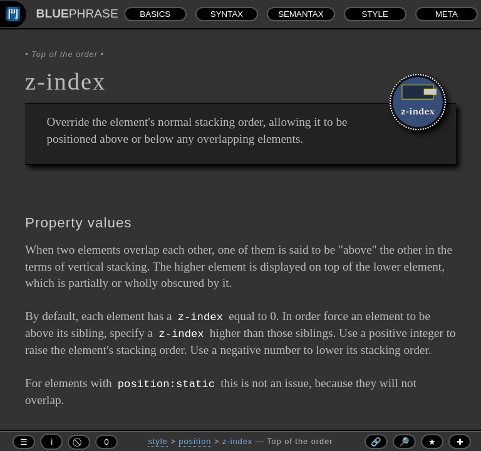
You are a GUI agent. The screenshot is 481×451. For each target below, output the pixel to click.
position (194, 441)
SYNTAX (226, 14)
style (157, 441)
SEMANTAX (300, 14)
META (446, 14)
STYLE (375, 14)
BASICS (155, 14)
